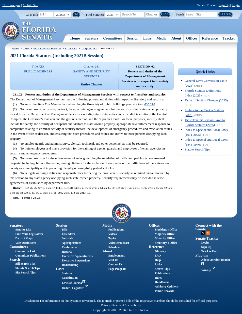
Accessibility (133, 305)
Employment (116, 255)
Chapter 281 (89, 48)
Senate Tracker (207, 238)
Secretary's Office (166, 243)
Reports (67, 251)
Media (162, 38)
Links (158, 264)
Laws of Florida (74, 283)
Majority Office (165, 234)
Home (75, 38)
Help (158, 260)
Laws (147, 38)
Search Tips (162, 269)
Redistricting (70, 265)
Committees (112, 38)
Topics (112, 238)
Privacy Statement (112, 305)
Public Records (164, 291)
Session (132, 38)
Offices (191, 38)
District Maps (23, 238)
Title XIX (71, 48)
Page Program (117, 269)
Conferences (69, 247)
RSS (208, 233)
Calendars (68, 234)
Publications (116, 229)
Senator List (23, 229)
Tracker (229, 38)
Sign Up (224, 5)
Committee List (25, 251)
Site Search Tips (25, 272)
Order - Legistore (75, 288)
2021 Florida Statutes (47, 48)
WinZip (208, 270)
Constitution (70, 277)
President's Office (166, 229)
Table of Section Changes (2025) (206, 100)
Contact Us (115, 264)
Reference (210, 38)
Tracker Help (209, 251)
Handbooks (162, 282)
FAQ (158, 255)
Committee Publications (30, 255)
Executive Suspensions (76, 260)
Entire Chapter (91, 84)
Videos (112, 234)
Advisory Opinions (166, 286)
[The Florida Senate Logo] (29, 31)
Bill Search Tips (25, 263)
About (176, 38)
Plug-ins (201, 255)
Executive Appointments (77, 256)
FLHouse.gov (11, 5)
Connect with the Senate (208, 227)
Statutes (67, 273)
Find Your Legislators (29, 234)
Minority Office (165, 238)
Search (180, 14)
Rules (158, 277)
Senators (91, 38)
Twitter (203, 233)
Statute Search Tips (197, 149)
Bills (64, 229)
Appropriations (71, 243)
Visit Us (113, 260)
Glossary (160, 251)
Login (236, 5)
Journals (67, 238)
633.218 (149, 104)
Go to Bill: (32, 14)
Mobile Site (30, 5)
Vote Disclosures (25, 243)
